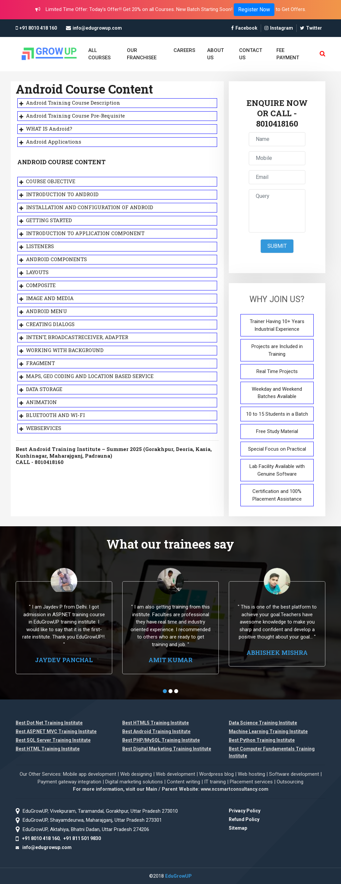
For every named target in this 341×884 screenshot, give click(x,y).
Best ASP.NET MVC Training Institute (56, 731)
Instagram (278, 28)
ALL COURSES (99, 54)
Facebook (244, 28)
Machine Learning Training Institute (268, 731)
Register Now (254, 9)
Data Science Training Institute (263, 722)
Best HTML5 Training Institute (155, 722)
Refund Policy (244, 819)
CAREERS (184, 50)
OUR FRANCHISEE (142, 54)
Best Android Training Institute (156, 731)
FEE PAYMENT (287, 54)
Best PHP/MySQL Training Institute (161, 740)
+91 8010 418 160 (38, 28)
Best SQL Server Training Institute (53, 740)
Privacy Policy (244, 810)
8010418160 (277, 124)
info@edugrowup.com (97, 28)
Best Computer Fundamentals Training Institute (272, 752)
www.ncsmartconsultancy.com (234, 789)
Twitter (311, 28)
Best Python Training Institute (262, 740)
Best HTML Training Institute (48, 748)
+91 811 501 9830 (82, 838)
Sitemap (238, 828)
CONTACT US (250, 54)
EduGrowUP (178, 876)
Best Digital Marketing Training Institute (166, 748)
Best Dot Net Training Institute (49, 722)
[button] (165, 691)
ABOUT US (215, 54)
